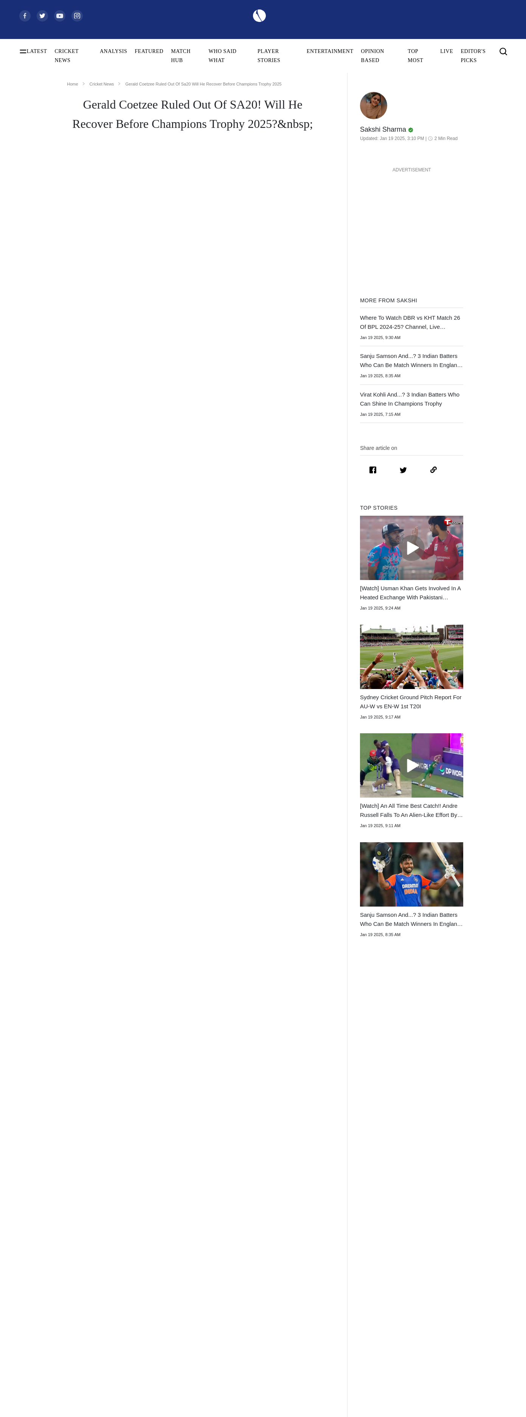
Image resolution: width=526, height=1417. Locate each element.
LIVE (446, 51)
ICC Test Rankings (39, 1390)
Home (72, 84)
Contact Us (460, 1341)
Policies (456, 1378)
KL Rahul (136, 1378)
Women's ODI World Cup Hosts (53, 1378)
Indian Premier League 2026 (371, 1378)
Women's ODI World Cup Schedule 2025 (62, 1329)
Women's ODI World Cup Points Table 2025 (62, 1353)
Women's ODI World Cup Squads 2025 (60, 1341)
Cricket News (102, 84)
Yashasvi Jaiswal (144, 1353)
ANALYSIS (113, 51)
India (238, 1329)
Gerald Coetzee (190, 569)
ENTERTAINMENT (330, 51)
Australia (243, 1341)
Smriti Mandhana (144, 1402)
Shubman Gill (141, 1341)
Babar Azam (139, 1390)
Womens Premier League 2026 (373, 1366)
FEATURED (149, 51)
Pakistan (242, 1353)
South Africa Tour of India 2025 (375, 1341)
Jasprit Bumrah (142, 1366)
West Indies (245, 1378)
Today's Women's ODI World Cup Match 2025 (62, 1366)
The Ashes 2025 (358, 1329)
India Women (247, 1390)
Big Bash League (359, 1353)
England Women (250, 1402)
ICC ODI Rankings (39, 1402)
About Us (458, 1329)
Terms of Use (462, 1366)
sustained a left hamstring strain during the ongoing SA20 (200, 397)
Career (455, 1353)
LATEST (37, 51)
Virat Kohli (138, 1329)
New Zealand (247, 1366)
